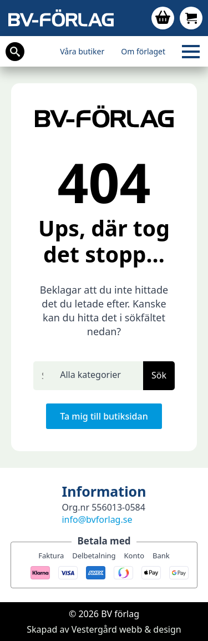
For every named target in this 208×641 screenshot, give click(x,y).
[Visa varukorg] (162, 18)
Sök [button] (158, 375)
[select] (97, 375)
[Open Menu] (191, 51)
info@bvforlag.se (97, 519)
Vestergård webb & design (126, 629)
